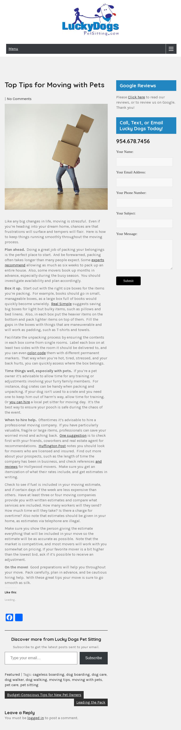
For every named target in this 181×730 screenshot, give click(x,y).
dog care (99, 674)
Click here (136, 97)
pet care (11, 685)
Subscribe (93, 658)
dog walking (36, 679)
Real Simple (61, 304)
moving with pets (87, 679)
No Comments (19, 98)
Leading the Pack (90, 702)
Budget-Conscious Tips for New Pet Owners (44, 694)
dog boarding (78, 674)
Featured (12, 674)
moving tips (59, 679)
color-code (36, 353)
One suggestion (73, 435)
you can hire (19, 402)
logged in (35, 718)
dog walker (14, 679)
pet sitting (29, 685)
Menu (13, 48)
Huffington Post (52, 446)
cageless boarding (48, 674)
